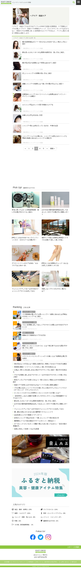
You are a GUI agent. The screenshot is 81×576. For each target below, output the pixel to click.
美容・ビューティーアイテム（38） (54, 513)
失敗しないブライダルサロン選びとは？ (54, 290)
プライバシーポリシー (19, 562)
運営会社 (74, 562)
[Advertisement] (40, 168)
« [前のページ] (25, 148)
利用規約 (31, 562)
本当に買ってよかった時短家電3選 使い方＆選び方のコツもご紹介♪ (25, 211)
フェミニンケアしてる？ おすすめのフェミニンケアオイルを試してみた (25, 290)
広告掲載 (7, 562)
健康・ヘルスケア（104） (23, 513)
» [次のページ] (47, 148)
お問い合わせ (65, 562)
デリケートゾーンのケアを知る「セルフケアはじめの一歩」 (25, 264)
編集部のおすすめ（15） (51, 521)
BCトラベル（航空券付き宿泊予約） (47, 562)
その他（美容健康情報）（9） (24, 524)
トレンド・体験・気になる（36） (25, 517)
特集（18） (18, 521)
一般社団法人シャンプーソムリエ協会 (32, 48)
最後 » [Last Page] (52, 148)
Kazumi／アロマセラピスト (29, 328)
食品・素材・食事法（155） (24, 509)
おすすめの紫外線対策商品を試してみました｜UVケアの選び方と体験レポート (55, 212)
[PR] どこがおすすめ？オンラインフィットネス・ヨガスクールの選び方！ (25, 239)
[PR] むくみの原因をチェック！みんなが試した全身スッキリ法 (55, 264)
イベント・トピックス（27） (52, 517)
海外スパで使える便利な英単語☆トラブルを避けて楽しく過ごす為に (55, 239)
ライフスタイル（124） (51, 509)
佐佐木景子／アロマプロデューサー (32, 339)
